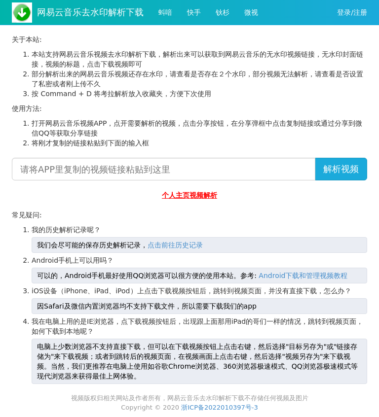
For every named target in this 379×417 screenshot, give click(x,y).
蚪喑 (165, 12)
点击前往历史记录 (175, 245)
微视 (251, 12)
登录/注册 (352, 12)
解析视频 (341, 169)
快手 (194, 12)
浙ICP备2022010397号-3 (219, 407)
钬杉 (222, 12)
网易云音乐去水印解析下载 (90, 12)
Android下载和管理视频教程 (303, 275)
